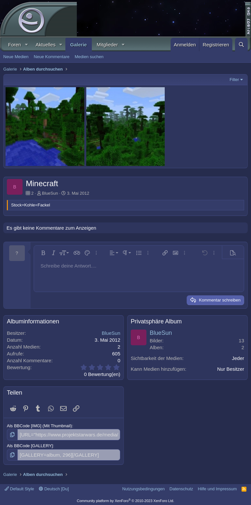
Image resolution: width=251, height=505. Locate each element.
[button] (26, 44)
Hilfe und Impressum (217, 486)
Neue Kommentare (51, 56)
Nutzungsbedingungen (143, 486)
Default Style (19, 486)
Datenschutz (181, 486)
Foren (14, 44)
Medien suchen (89, 56)
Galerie (78, 44)
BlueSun (50, 193)
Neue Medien (15, 56)
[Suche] (241, 44)
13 (241, 340)
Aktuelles (46, 44)
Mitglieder (107, 44)
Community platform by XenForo (125, 499)
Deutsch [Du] (54, 486)
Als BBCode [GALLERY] (30, 444)
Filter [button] (234, 79)
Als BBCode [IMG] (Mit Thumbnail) (39, 425)
